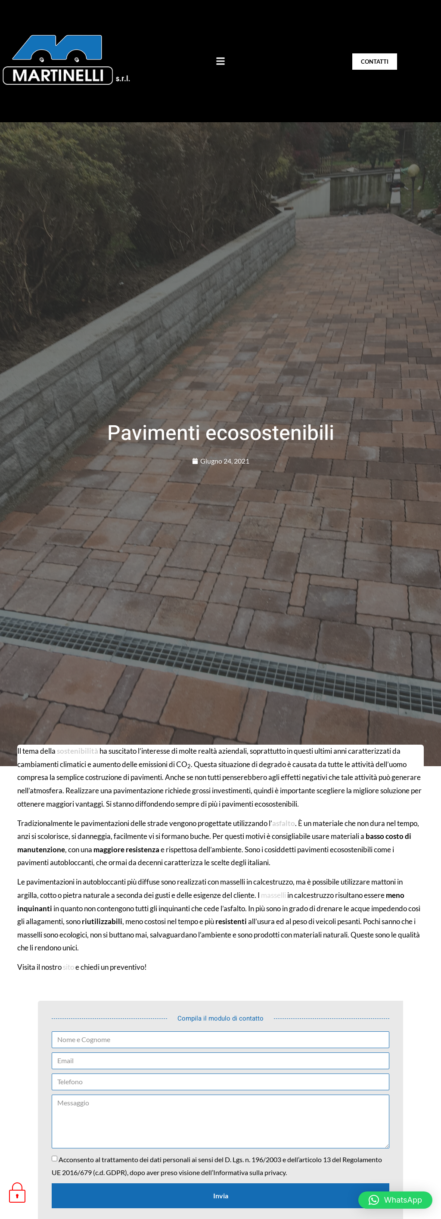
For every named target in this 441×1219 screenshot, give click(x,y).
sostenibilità (77, 750)
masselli (273, 895)
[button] (220, 61)
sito (68, 966)
